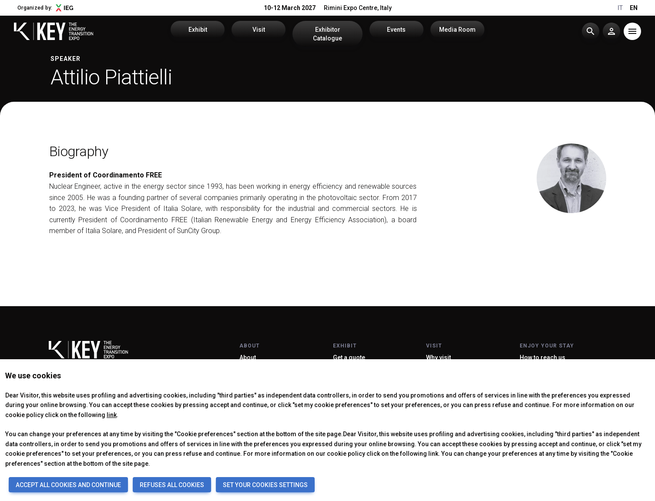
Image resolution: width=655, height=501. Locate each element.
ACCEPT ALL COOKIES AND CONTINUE (68, 484)
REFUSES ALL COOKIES (172, 484)
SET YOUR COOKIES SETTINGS (265, 484)
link (112, 414)
